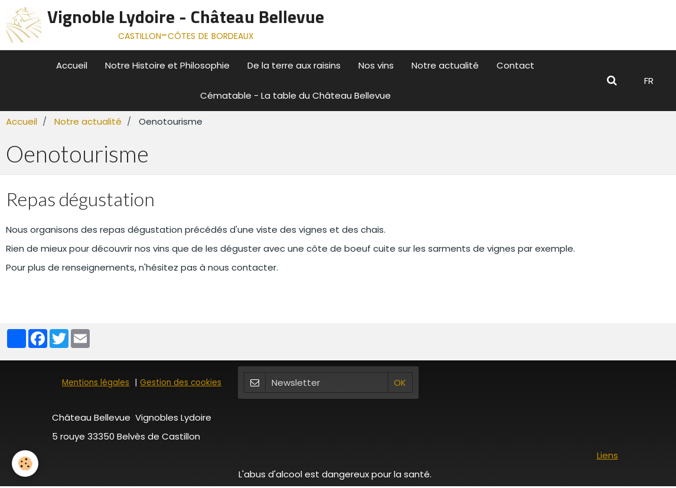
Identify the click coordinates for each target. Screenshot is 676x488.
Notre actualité (445, 65)
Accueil (71, 65)
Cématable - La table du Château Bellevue (295, 95)
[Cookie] (25, 463)
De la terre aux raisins (294, 65)
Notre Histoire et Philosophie (167, 65)
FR (649, 80)
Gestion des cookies (180, 384)
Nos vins (376, 65)
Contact (515, 65)
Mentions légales (95, 384)
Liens (607, 457)
